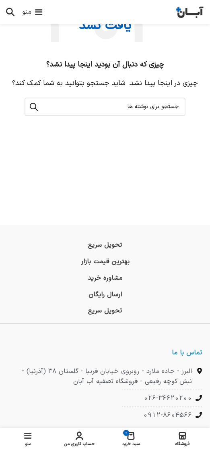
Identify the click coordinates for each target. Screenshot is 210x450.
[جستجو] (10, 12)
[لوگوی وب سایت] (190, 12)
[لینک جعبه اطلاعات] (105, 245)
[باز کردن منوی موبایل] (32, 12)
